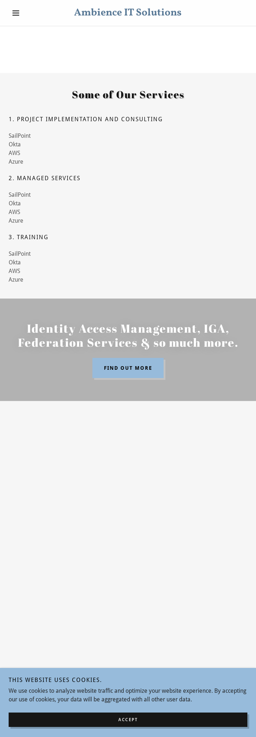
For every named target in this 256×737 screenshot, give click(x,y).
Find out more (128, 368)
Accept (128, 719)
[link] (128, 13)
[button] (27, 13)
